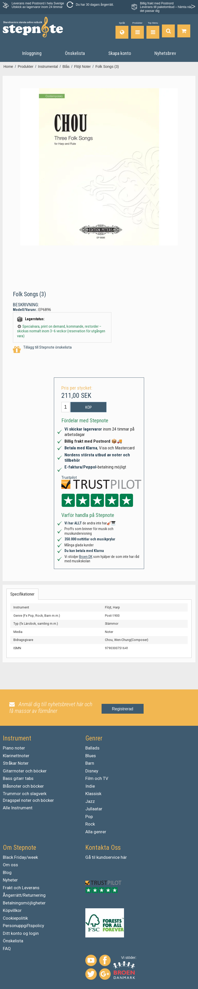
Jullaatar (93, 808)
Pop (89, 816)
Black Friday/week (20, 857)
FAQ (7, 948)
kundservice (108, 857)
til (93, 857)
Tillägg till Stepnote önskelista (42, 349)
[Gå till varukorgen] (183, 30)
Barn (89, 763)
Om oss (10, 864)
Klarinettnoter (16, 755)
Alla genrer (95, 831)
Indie (90, 786)
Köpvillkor (12, 910)
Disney (91, 770)
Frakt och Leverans (21, 887)
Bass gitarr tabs (18, 778)
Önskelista (13, 940)
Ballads (92, 748)
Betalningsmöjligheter (24, 902)
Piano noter (14, 748)
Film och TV (96, 778)
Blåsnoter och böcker (23, 786)
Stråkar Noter (16, 763)
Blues (90, 755)
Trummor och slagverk (24, 793)
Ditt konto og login (21, 933)
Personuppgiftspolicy (23, 925)
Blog (7, 872)
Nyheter (10, 880)
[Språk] (122, 30)
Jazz (90, 801)
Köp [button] (88, 407)
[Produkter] (137, 30)
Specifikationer (22, 594)
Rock (90, 824)
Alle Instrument (17, 807)
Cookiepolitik (15, 918)
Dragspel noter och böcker (28, 800)
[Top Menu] (152, 30)
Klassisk (93, 793)
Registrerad (122, 709)
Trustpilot (69, 477)
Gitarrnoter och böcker (25, 770)
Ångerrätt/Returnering (24, 895)
